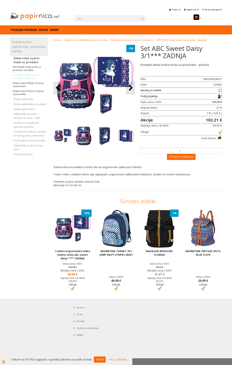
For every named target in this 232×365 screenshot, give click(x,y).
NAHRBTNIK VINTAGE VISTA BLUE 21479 (203, 252)
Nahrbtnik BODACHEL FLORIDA (159, 252)
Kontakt (80, 321)
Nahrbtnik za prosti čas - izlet (29, 147)
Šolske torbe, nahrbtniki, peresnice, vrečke (86, 40)
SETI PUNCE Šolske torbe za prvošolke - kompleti (27, 76)
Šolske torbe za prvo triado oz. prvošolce (27, 60)
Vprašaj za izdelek (150, 90)
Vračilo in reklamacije (87, 328)
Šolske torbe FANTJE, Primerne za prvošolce (28, 85)
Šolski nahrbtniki (23, 99)
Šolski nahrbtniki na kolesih (30, 104)
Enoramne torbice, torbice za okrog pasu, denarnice (30, 133)
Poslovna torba (23, 154)
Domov (57, 40)
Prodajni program (24, 29)
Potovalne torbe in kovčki (29, 140)
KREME (54, 29)
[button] (130, 88)
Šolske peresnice (24, 109)
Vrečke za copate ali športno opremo (26, 124)
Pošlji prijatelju (149, 96)
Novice (43, 29)
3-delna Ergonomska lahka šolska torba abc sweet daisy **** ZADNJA (72, 254)
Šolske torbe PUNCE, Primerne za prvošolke (28, 93)
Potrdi (99, 359)
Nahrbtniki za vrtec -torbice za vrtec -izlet (27, 115)
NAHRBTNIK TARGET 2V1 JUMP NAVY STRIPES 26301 (116, 252)
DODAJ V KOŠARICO (181, 157)
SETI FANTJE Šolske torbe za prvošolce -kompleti (27, 69)
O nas (80, 314)
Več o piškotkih (118, 359)
